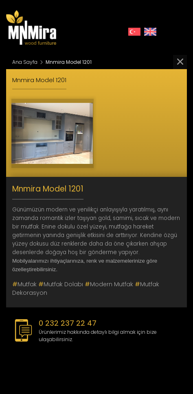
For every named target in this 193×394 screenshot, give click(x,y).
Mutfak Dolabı (60, 284)
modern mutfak (109, 284)
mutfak (24, 284)
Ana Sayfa (24, 62)
